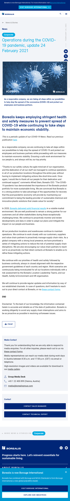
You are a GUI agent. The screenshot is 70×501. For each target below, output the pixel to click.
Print (9, 324)
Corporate (8, 35)
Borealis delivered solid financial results (28, 208)
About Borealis (34, 467)
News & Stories (10, 22)
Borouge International (57, 3)
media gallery (14, 369)
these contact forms (51, 289)
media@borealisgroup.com (20, 386)
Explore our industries (35, 495)
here (15, 140)
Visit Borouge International (35, 488)
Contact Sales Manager (35, 406)
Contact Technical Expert (35, 414)
